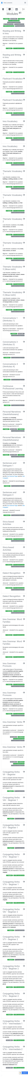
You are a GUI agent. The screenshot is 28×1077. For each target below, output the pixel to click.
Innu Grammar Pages (12, 476)
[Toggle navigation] (25, 3)
